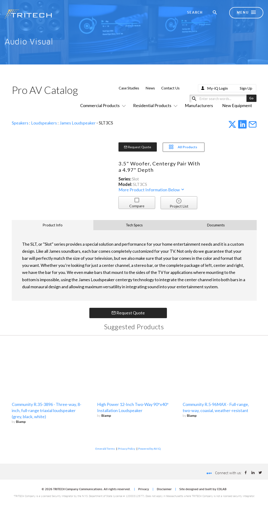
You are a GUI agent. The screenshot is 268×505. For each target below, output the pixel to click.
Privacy (143, 489)
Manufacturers (199, 105)
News (150, 88)
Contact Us (170, 88)
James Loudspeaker (77, 122)
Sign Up (246, 88)
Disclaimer (164, 489)
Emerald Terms (105, 448)
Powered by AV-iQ (149, 448)
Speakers (20, 122)
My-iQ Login (217, 88)
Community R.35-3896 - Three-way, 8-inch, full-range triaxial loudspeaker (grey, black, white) (46, 410)
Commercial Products (102, 105)
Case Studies (129, 88)
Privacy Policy (126, 448)
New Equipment (237, 105)
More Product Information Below (151, 189)
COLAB (221, 489)
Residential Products (154, 105)
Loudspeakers (44, 122)
